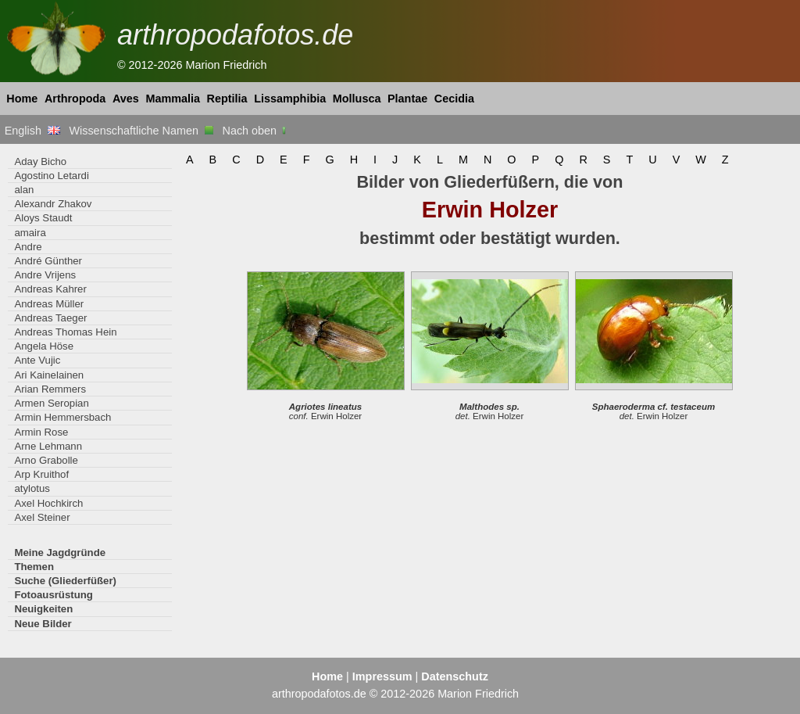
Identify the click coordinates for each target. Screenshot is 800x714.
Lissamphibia (290, 98)
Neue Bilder (42, 624)
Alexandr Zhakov (52, 204)
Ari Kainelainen (49, 375)
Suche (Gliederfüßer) (65, 581)
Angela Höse (43, 346)
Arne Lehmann (48, 446)
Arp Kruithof (41, 474)
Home (22, 98)
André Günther (48, 261)
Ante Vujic (37, 360)
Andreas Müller (49, 304)
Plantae (407, 98)
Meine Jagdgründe (59, 552)
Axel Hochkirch (48, 503)
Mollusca (357, 98)
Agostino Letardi (51, 175)
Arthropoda (75, 98)
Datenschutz (454, 676)
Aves (125, 98)
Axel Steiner (42, 517)
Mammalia (172, 98)
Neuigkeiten (43, 609)
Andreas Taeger (50, 318)
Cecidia (454, 98)
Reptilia (227, 98)
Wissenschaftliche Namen (141, 130)
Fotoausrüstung (53, 595)
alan (24, 190)
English (32, 130)
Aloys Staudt (43, 218)
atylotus (32, 488)
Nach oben (256, 130)
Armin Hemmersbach (62, 417)
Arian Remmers (50, 389)
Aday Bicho (40, 161)
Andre (27, 247)
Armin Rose (41, 432)
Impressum (382, 676)
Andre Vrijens (45, 275)
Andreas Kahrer (50, 289)
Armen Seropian (51, 403)
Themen (34, 566)
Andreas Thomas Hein (65, 332)
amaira (29, 233)
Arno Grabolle (45, 460)
